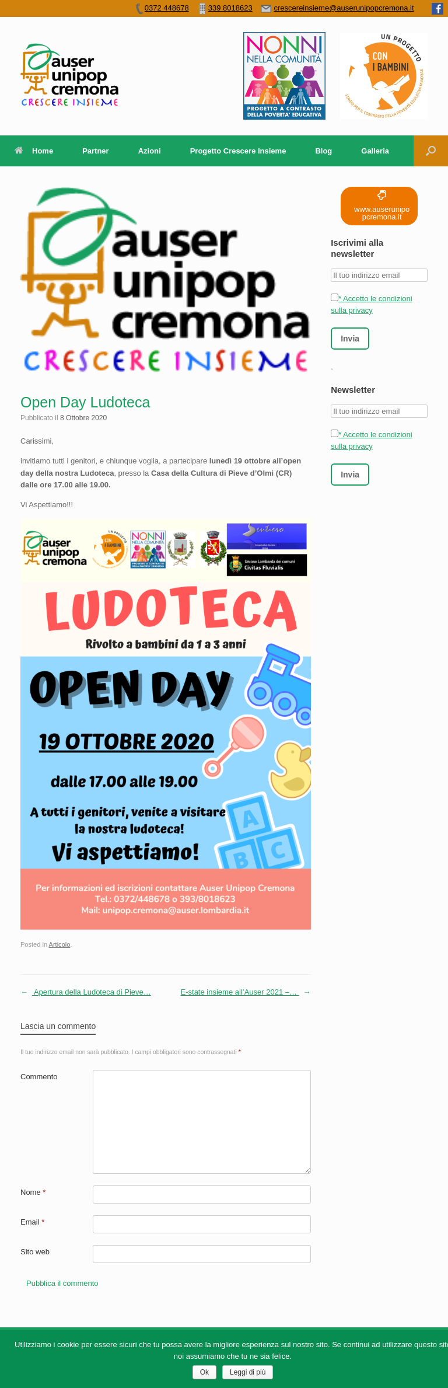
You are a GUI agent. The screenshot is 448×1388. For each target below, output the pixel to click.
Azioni (149, 151)
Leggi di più (247, 1372)
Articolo (60, 944)
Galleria (375, 151)
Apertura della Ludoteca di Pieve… (85, 992)
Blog (323, 151)
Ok (204, 1372)
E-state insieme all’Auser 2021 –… (246, 992)
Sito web (35, 1251)
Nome (33, 1192)
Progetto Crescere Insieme (238, 151)
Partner (95, 151)
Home (34, 151)
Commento (39, 1076)
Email (32, 1222)
